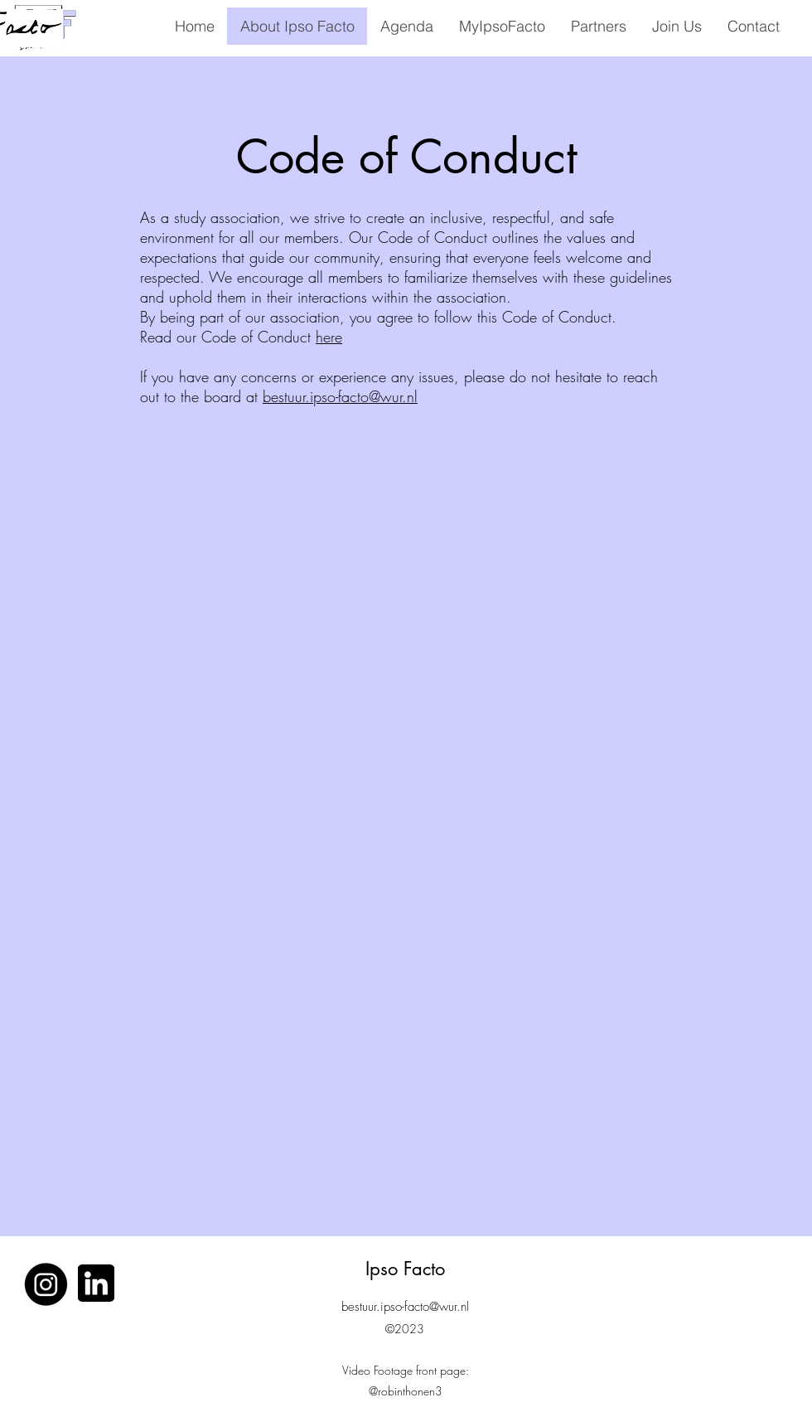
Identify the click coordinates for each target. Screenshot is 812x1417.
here (329, 337)
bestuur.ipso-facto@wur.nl (340, 396)
